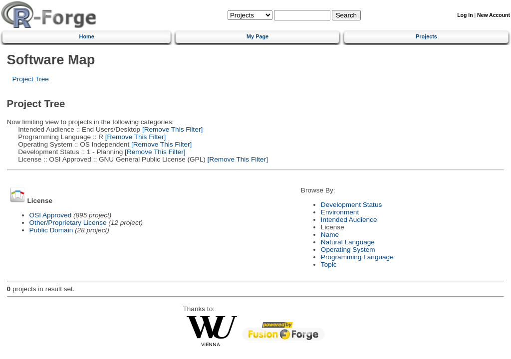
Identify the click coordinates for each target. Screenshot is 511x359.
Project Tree (30, 79)
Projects (426, 36)
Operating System (348, 249)
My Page (257, 36)
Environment (340, 212)
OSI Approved (50, 215)
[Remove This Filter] (171, 129)
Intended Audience (349, 219)
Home (86, 36)
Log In (465, 15)
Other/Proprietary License (68, 222)
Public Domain (51, 230)
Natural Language (348, 242)
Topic (329, 264)
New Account (493, 15)
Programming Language (357, 257)
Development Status (351, 204)
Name (330, 234)
